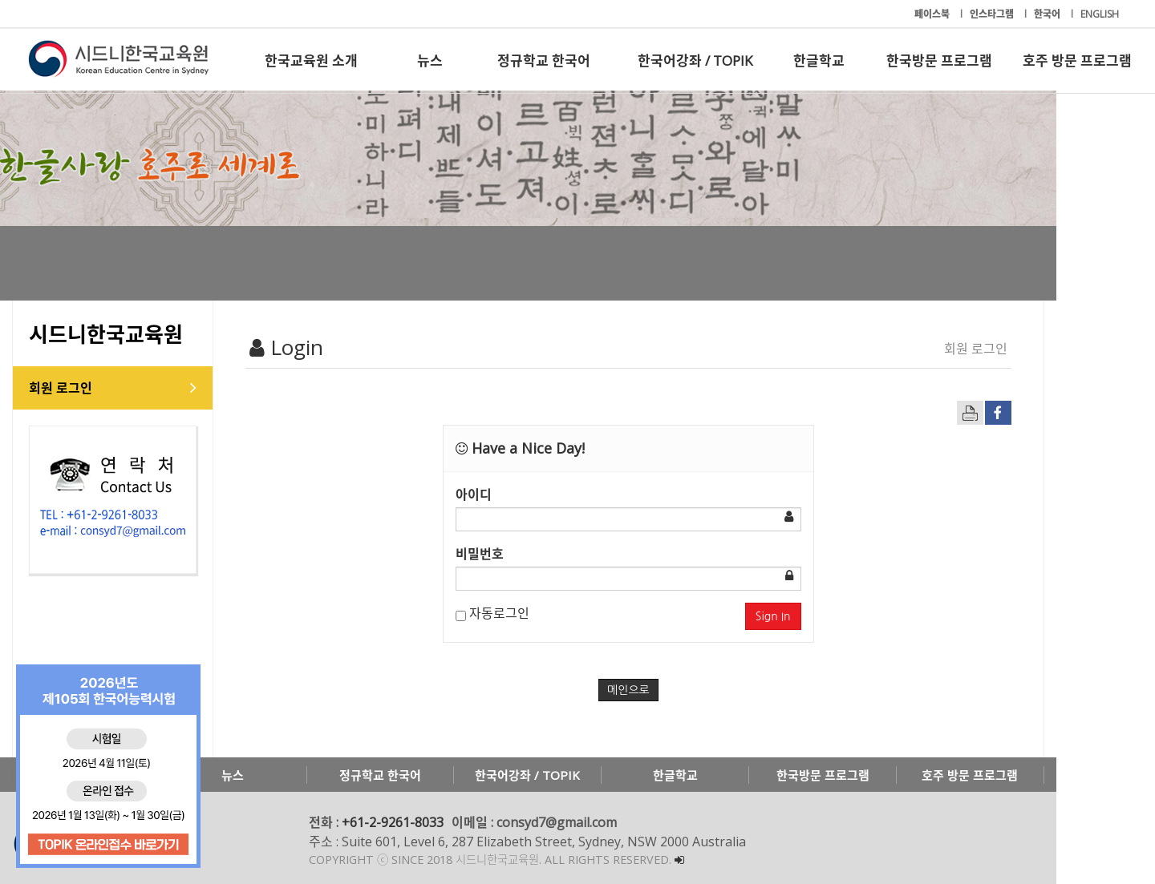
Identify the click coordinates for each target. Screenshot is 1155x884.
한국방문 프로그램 (939, 60)
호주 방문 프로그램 (1077, 60)
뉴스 (430, 60)
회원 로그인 (76, 388)
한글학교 (819, 60)
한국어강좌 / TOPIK (695, 60)
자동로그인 (525, 613)
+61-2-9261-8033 (409, 822)
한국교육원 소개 (311, 60)
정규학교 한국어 (543, 60)
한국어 (1048, 14)
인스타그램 (993, 14)
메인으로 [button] (678, 690)
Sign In (839, 616)
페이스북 (933, 14)
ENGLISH (1099, 14)
